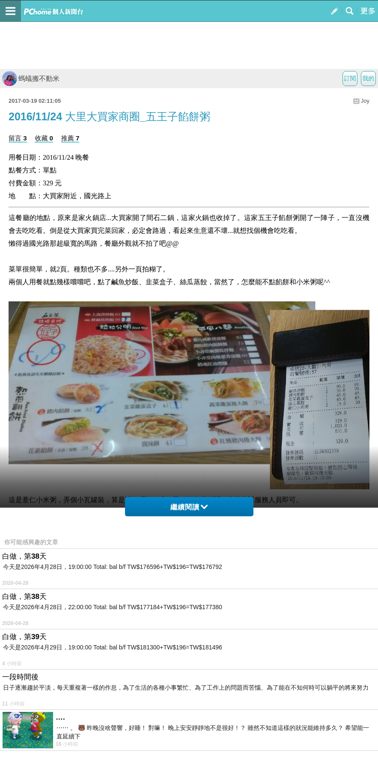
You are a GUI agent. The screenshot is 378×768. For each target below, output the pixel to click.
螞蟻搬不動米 (31, 78)
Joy (365, 101)
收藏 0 (44, 138)
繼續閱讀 (189, 507)
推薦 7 (70, 138)
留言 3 (18, 138)
